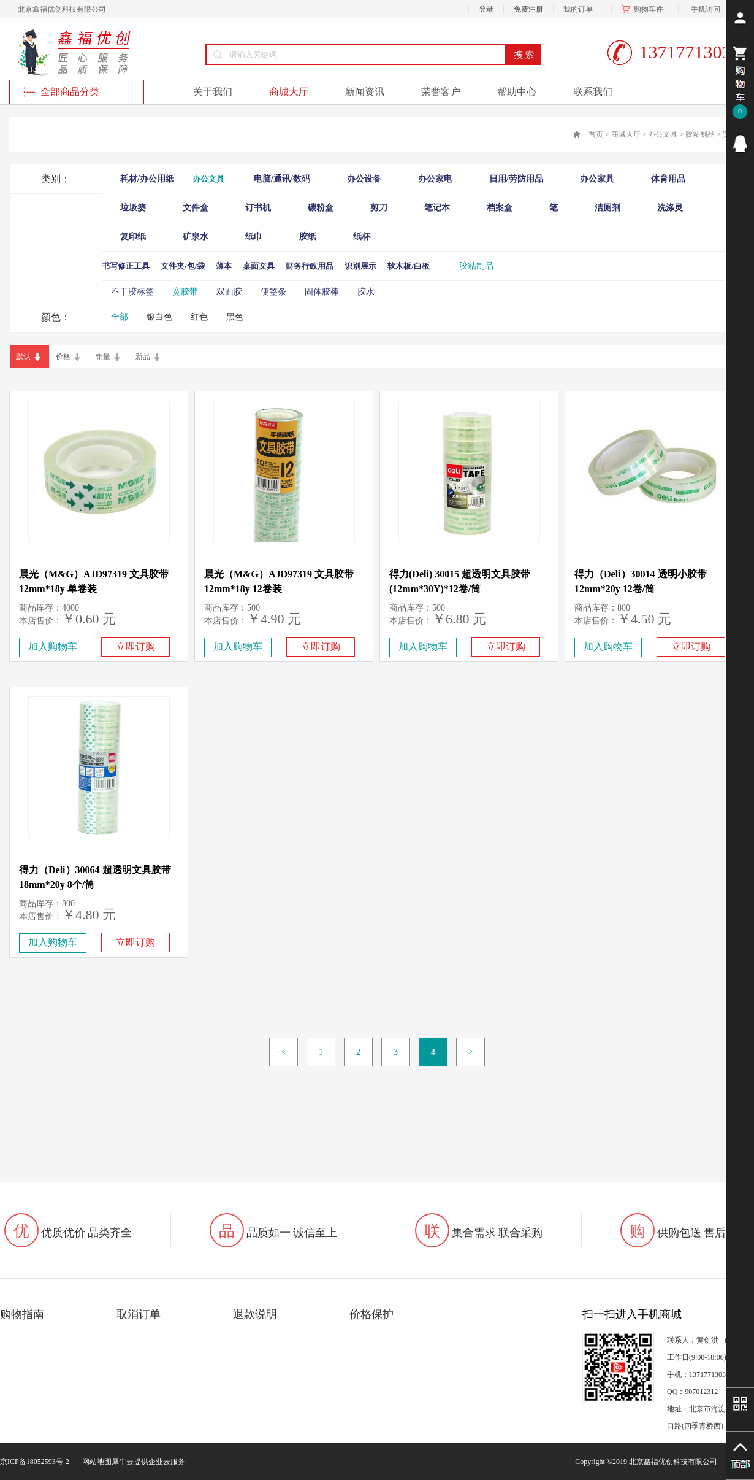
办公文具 (662, 134)
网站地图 (95, 1461)
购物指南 (22, 1314)
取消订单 (138, 1314)
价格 (63, 356)
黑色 (234, 317)
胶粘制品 (700, 134)
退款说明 (255, 1314)
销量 (103, 356)
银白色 (159, 317)
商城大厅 (626, 134)
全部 (119, 317)
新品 (142, 356)
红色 (199, 317)
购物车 (645, 9)
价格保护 (371, 1314)
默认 (23, 356)
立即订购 (135, 646)
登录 (486, 9)
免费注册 (528, 9)
